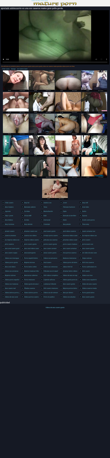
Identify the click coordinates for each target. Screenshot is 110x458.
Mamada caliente (30, 207)
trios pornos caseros (69, 253)
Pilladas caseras (29, 288)
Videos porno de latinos (69, 262)
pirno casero (86, 240)
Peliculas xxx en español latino (50, 271)
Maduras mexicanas (69, 258)
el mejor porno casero (50, 235)
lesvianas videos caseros (69, 235)
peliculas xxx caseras (50, 240)
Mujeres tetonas (29, 262)
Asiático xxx (47, 203)
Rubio (65, 220)
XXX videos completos (50, 275)
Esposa (84, 216)
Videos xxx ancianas (11, 271)
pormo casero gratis (50, 244)
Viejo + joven (9, 216)
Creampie (47, 224)
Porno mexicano (29, 280)
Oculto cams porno (88, 220)
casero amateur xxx (88, 231)
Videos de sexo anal (11, 297)
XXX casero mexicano (50, 288)
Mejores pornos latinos (69, 288)
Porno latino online (30, 267)
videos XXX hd (67, 267)
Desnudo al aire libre (69, 216)
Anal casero (47, 262)
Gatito (84, 211)
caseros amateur (10, 235)
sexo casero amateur (69, 248)
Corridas (27, 211)
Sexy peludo (67, 224)
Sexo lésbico (9, 220)
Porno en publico (49, 297)
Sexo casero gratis (69, 284)
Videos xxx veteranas (50, 267)
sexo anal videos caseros (31, 248)
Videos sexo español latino (89, 280)
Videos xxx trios (87, 275)
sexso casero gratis (50, 253)
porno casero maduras (69, 244)
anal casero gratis (49, 231)
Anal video (85, 207)
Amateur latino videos (69, 271)
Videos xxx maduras (11, 284)
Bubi (45, 216)
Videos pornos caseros (31, 297)
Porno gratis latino (88, 292)
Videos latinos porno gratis (11, 292)
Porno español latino (31, 258)
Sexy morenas (9, 224)
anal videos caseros (69, 231)
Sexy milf (85, 203)
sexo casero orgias (11, 253)
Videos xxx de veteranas (50, 292)
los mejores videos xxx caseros (11, 240)
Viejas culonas (87, 258)
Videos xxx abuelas (69, 297)
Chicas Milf (27, 216)
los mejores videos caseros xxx (89, 235)
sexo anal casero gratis (11, 248)
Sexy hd (26, 203)
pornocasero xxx (87, 244)
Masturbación (48, 211)
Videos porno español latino (11, 280)
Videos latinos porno (31, 292)
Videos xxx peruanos (50, 258)
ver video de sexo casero (89, 253)
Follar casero (6, 69)
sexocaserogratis (30, 253)
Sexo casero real (10, 288)
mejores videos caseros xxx (31, 240)
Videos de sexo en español (69, 275)
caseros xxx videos (30, 235)
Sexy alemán (28, 224)
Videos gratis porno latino (69, 280)
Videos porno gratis (11, 262)
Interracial (47, 220)
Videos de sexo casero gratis (39, 0)
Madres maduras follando (31, 271)
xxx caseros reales (22, 69)
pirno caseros (9, 244)
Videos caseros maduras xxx (89, 288)
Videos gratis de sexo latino (31, 284)
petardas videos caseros (69, 240)
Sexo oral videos (10, 267)
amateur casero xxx (30, 231)
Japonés (8, 211)
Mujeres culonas (10, 275)
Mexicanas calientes (31, 275)
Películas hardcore (69, 207)
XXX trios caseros (88, 262)
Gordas (26, 220)
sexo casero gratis (88, 248)
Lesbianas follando (50, 284)
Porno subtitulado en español (89, 267)
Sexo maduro (9, 207)
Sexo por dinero (68, 292)
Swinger (13, 69)
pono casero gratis (30, 244)
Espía (64, 211)
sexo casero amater (50, 248)
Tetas (45, 207)
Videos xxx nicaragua (11, 258)
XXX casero (86, 271)
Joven (65, 203)
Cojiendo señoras (49, 280)
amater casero (9, 231)
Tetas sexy (85, 224)
